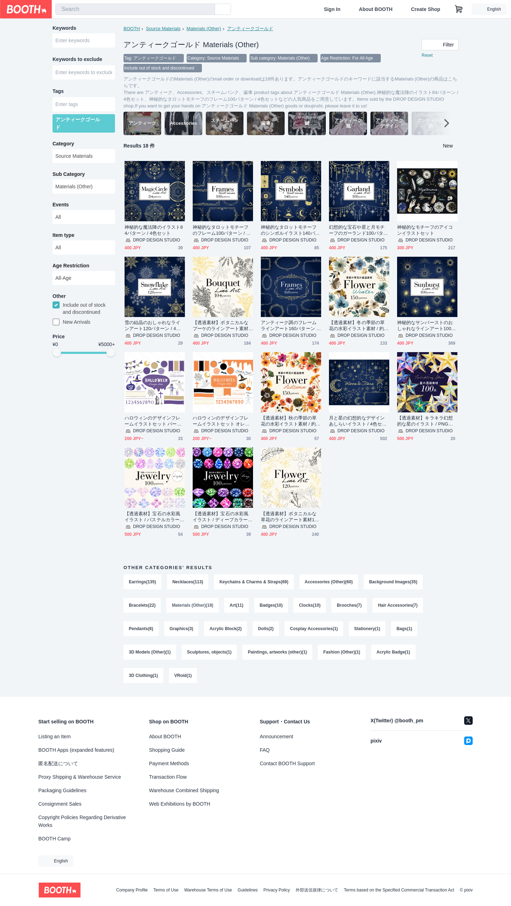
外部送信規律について (317, 890)
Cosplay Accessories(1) (314, 628)
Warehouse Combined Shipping (184, 790)
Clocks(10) (309, 605)
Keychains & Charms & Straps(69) (253, 581)
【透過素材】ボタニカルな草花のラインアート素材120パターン (290, 517)
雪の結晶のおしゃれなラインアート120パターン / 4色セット (153, 326)
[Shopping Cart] (459, 9)
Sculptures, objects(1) (209, 652)
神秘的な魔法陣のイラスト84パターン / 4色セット (154, 230)
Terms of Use (165, 890)
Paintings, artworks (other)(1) (277, 652)
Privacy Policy (276, 890)
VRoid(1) (183, 675)
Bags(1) (404, 628)
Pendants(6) (141, 628)
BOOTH (131, 28)
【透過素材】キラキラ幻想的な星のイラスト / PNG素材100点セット (425, 421)
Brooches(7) (349, 605)
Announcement (276, 736)
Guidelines (248, 890)
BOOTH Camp (54, 838)
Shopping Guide (167, 750)
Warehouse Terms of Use (208, 890)
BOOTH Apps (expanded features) (76, 750)
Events (61, 204)
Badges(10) (271, 605)
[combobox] (135, 9)
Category (63, 143)
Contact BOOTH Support (287, 763)
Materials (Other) (204, 28)
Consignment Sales (59, 804)
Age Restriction (71, 265)
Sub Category (69, 174)
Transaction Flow (168, 777)
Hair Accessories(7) (398, 605)
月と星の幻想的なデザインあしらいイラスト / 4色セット (357, 421)
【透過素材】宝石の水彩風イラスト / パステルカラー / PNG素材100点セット (153, 517)
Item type (63, 235)
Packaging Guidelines (62, 790)
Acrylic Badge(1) (393, 652)
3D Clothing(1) (143, 675)
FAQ (265, 750)
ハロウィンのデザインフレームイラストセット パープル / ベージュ (153, 421)
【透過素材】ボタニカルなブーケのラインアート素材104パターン (222, 326)
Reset (427, 55)
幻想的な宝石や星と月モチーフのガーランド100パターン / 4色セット (358, 230)
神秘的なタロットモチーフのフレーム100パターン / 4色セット (221, 230)
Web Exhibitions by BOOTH (179, 804)
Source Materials (163, 28)
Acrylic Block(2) (225, 628)
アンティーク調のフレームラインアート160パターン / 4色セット (289, 326)
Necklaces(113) (187, 581)
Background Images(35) (393, 581)
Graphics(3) (181, 628)
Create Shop (425, 9)
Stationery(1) (367, 628)
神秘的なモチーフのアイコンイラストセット (425, 230)
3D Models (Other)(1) (150, 652)
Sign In (332, 9)
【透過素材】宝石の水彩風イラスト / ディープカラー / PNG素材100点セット (221, 517)
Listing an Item (54, 736)
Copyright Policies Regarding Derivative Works (82, 821)
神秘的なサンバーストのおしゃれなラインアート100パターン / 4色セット (426, 326)
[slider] (57, 352)
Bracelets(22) (142, 605)
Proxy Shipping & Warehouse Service (79, 777)
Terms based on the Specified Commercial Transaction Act (399, 890)
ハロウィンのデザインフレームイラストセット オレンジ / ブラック (221, 421)
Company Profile (132, 890)
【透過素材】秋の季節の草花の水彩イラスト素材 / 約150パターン (291, 421)
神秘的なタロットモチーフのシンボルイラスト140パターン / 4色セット (290, 230)
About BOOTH (375, 9)
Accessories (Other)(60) (329, 581)
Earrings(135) (142, 581)
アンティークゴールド (250, 28)
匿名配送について (58, 763)
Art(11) (236, 605)
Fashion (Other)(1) (341, 652)
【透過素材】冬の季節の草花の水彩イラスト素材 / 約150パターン (359, 326)
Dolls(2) (266, 628)
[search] (208, 10)
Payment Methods (169, 763)
